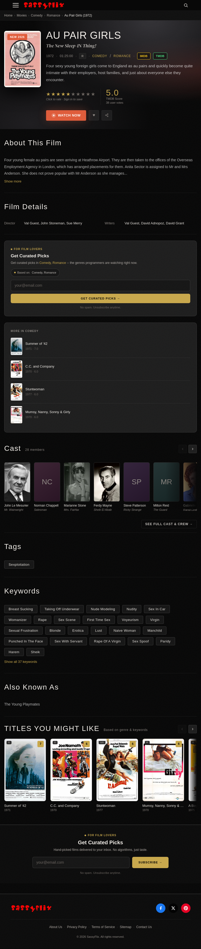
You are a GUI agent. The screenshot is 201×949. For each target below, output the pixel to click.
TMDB (160, 56)
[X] (173, 909)
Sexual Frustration (23, 631)
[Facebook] (160, 909)
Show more (12, 182)
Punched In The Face (26, 642)
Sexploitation (19, 565)
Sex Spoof (140, 642)
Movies (22, 15)
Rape (42, 621)
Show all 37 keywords (20, 662)
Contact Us (144, 928)
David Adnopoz (152, 224)
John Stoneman (52, 224)
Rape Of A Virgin (107, 642)
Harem (14, 653)
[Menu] (15, 5)
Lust (98, 631)
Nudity (132, 610)
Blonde (55, 631)
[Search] (186, 5)
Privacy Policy (77, 928)
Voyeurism (130, 621)
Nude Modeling (103, 610)
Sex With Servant (68, 642)
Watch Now (66, 116)
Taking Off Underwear (61, 610)
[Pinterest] (186, 909)
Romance (53, 15)
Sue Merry (74, 224)
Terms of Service (103, 928)
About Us (55, 928)
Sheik (35, 653)
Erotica (77, 631)
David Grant (175, 224)
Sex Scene (67, 621)
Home (8, 15)
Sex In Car (156, 610)
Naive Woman (125, 631)
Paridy (165, 642)
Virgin (154, 621)
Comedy (37, 15)
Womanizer (18, 621)
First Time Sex (98, 621)
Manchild (154, 631)
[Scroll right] (192, 449)
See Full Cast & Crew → (169, 525)
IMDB (144, 56)
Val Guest (31, 224)
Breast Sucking (21, 610)
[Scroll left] (182, 449)
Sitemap (125, 928)
